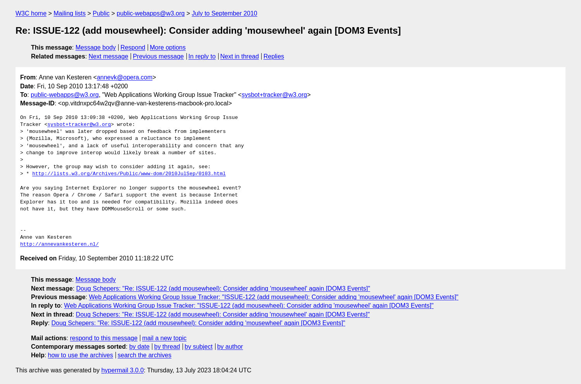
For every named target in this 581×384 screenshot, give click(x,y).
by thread (167, 346)
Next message (108, 56)
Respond (133, 47)
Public (101, 13)
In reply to (202, 56)
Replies (274, 56)
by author (230, 346)
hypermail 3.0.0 (122, 370)
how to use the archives (80, 355)
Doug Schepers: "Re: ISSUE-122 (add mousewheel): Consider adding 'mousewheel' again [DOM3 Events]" (223, 288)
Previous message (158, 56)
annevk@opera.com (124, 77)
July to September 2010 (224, 13)
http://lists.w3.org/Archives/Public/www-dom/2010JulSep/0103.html (129, 173)
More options (168, 47)
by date (139, 346)
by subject (198, 346)
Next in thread (239, 56)
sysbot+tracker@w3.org (274, 94)
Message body (96, 47)
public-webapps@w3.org (150, 13)
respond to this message (103, 338)
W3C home (31, 13)
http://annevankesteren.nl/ (59, 244)
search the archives (145, 355)
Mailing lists (69, 13)
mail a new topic (164, 338)
